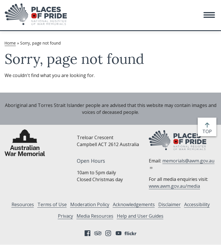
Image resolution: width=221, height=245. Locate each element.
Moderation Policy (89, 204)
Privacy (65, 216)
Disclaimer (169, 204)
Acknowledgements (134, 204)
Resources (23, 204)
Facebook (87, 233)
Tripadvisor (97, 233)
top (208, 131)
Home (10, 43)
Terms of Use (52, 204)
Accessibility (197, 204)
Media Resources (95, 216)
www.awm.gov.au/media (174, 186)
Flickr (131, 233)
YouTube (118, 233)
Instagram (108, 233)
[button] (209, 15)
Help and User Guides (140, 216)
